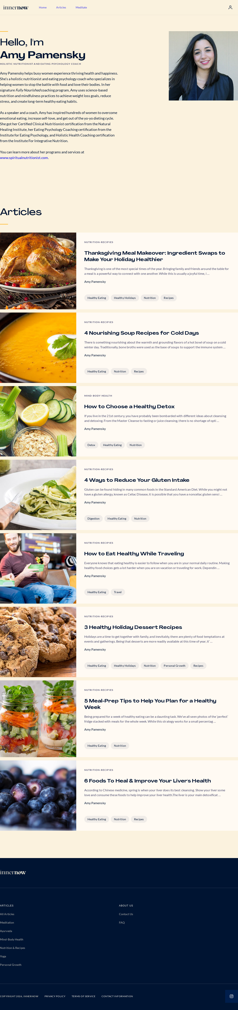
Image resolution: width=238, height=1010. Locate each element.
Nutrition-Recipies (98, 242)
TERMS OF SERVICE (84, 996)
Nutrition (150, 297)
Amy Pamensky (95, 281)
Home (43, 7)
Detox (91, 445)
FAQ (122, 922)
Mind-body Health (98, 395)
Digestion (93, 518)
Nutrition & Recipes (12, 948)
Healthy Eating (96, 297)
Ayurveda (6, 931)
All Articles (7, 914)
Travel (118, 592)
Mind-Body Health (11, 939)
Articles (61, 7)
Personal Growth (174, 665)
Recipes (169, 297)
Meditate (81, 7)
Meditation (7, 922)
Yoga (3, 956)
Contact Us (126, 914)
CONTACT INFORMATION (117, 996)
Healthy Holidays (125, 297)
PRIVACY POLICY (55, 996)
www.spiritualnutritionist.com (24, 157)
